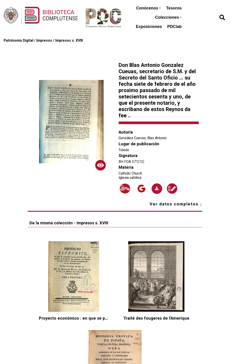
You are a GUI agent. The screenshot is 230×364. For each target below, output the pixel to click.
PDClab (174, 26)
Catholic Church (130, 173)
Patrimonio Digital (18, 40)
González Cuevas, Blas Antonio (143, 138)
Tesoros (174, 8)
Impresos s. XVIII (69, 40)
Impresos (44, 40)
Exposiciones (149, 26)
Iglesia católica (130, 177)
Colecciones (168, 17)
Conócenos (148, 8)
